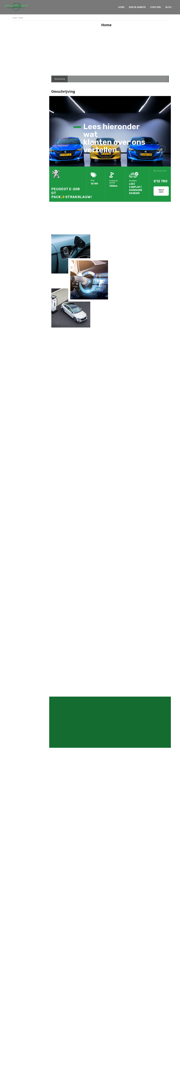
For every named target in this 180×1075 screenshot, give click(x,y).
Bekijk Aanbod (137, 7)
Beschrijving (60, 79)
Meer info (161, 191)
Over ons (155, 7)
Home (121, 7)
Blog (168, 7)
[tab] (60, 79)
